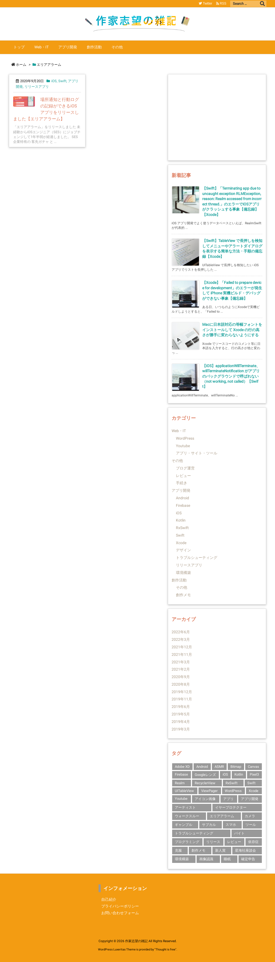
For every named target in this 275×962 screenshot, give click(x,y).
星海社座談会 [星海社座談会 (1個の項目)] (245, 850)
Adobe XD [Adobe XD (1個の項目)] (182, 767)
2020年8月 (181, 684)
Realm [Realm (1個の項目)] (179, 783)
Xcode (181, 543)
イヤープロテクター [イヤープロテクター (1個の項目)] (231, 807)
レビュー (183, 475)
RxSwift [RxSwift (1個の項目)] (231, 783)
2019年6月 (181, 706)
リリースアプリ (36, 87)
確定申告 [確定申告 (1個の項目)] (248, 859)
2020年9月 (181, 677)
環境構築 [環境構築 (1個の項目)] (182, 859)
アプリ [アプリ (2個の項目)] (228, 799)
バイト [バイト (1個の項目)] (239, 833)
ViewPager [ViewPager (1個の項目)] (209, 791)
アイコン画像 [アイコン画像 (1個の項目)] (205, 799)
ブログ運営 (185, 468)
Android (182, 498)
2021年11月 (182, 654)
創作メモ (183, 595)
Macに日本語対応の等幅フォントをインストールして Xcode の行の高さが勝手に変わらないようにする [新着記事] (232, 329)
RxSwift (182, 528)
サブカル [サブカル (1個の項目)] (209, 825)
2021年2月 (181, 669)
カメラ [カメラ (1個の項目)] (250, 816)
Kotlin (181, 520)
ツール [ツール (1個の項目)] (250, 825)
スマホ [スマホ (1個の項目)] (231, 825)
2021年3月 (181, 662)
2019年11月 (182, 699)
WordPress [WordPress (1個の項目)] (233, 791)
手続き (181, 483)
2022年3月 (181, 639)
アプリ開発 (181, 490)
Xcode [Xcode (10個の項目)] (253, 791)
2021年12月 (182, 647)
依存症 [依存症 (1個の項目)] (253, 842)
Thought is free (165, 949)
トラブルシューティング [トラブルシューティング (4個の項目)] (194, 833)
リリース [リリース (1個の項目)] (213, 842)
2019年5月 (181, 714)
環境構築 (183, 572)
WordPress (185, 438)
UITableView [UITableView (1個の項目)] (184, 791)
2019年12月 (182, 692)
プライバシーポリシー (120, 906)
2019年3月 (181, 729)
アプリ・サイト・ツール (196, 453)
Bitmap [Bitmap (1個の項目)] (235, 767)
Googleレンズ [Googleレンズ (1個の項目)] (205, 775)
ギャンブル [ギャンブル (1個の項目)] (183, 825)
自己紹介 (108, 899)
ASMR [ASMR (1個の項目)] (219, 767)
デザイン (183, 550)
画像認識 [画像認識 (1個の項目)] (206, 859)
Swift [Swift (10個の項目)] (251, 783)
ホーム (21, 65)
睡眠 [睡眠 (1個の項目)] (227, 859)
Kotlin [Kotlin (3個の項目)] (238, 774)
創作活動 (179, 580)
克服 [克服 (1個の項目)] (178, 850)
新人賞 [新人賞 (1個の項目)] (220, 850)
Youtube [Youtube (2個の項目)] (181, 799)
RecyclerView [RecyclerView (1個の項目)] (205, 783)
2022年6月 (181, 632)
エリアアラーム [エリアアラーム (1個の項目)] (222, 816)
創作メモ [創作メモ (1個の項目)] (198, 850)
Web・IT (179, 431)
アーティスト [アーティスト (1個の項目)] (185, 807)
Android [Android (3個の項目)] (202, 767)
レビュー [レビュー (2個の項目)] (234, 842)
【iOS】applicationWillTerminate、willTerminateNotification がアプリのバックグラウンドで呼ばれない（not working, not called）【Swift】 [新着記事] (231, 376)
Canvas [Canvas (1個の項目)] (253, 767)
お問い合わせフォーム (120, 913)
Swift (62, 81)
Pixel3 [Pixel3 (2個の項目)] (254, 774)
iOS (54, 81)
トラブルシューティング (196, 557)
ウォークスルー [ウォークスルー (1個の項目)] (187, 816)
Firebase (183, 505)
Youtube (183, 446)
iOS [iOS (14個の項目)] (225, 774)
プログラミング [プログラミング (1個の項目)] (187, 842)
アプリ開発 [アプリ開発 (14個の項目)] (249, 799)
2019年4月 (181, 721)
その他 (177, 460)
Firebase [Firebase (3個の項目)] (181, 774)
